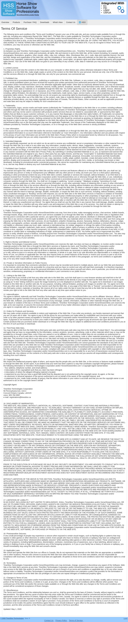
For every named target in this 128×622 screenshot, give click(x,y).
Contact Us (48, 620)
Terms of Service (76, 620)
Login (125, 618)
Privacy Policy (61, 620)
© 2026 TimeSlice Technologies (12, 618)
